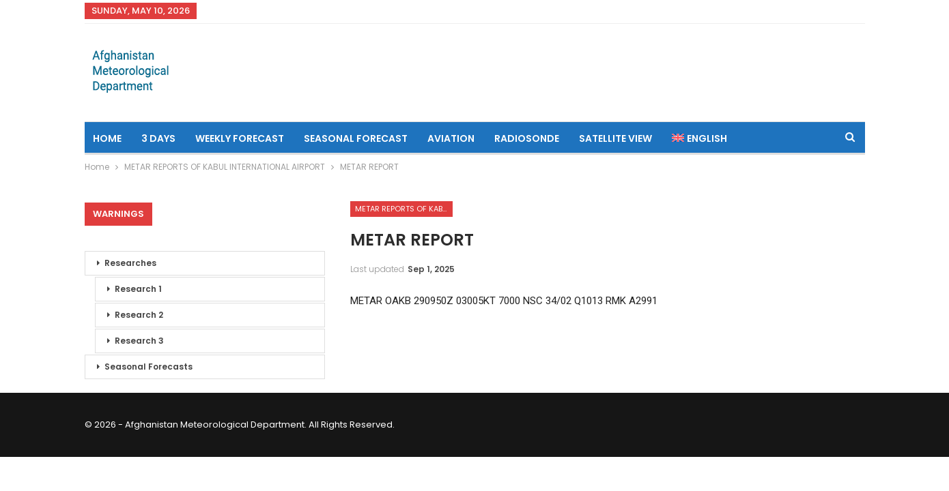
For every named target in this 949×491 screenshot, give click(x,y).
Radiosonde (526, 138)
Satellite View (615, 138)
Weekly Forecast (239, 138)
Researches (130, 263)
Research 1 (138, 289)
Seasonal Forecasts (148, 366)
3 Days (158, 138)
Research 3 (139, 340)
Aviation (450, 138)
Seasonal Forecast (356, 138)
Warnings (118, 213)
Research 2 (139, 315)
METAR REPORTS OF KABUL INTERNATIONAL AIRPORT (404, 208)
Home (107, 138)
